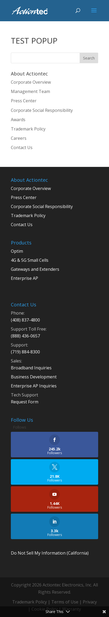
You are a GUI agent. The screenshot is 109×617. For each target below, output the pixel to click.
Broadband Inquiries (31, 368)
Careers (18, 138)
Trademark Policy (28, 129)
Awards (18, 119)
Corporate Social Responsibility (42, 110)
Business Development (34, 377)
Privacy (90, 602)
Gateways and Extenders (35, 269)
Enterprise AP (24, 278)
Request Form (24, 402)
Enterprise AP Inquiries (34, 386)
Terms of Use (64, 602)
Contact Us (22, 147)
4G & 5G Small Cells (29, 260)
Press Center (24, 101)
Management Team (30, 91)
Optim (17, 251)
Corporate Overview (31, 82)
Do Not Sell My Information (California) (50, 553)
